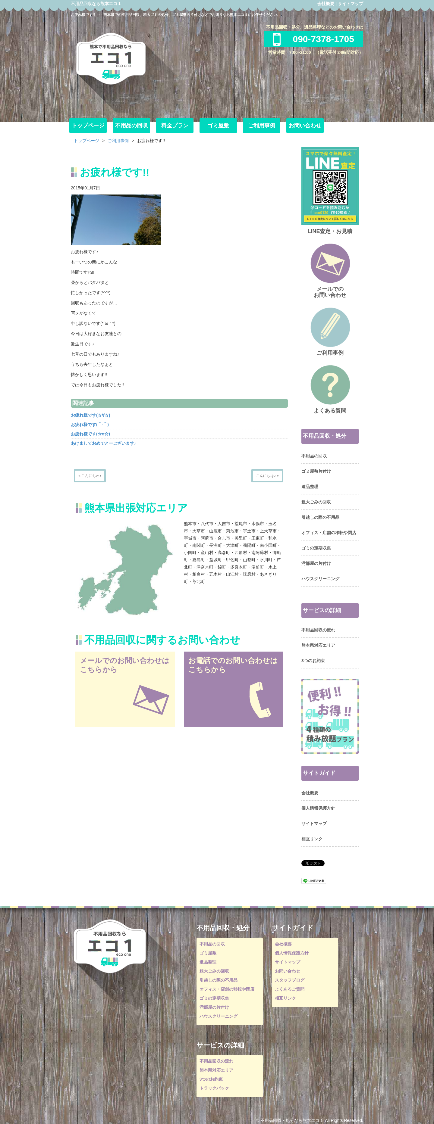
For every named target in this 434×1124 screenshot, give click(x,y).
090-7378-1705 (313, 39)
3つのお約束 (313, 660)
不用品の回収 (131, 126)
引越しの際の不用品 (320, 517)
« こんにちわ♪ (89, 476)
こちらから (99, 669)
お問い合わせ (305, 126)
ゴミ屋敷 (218, 126)
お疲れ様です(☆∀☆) (90, 415)
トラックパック (214, 1088)
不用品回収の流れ (318, 629)
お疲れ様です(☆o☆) (90, 433)
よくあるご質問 (289, 989)
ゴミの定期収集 (316, 548)
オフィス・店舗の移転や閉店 (328, 532)
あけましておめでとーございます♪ (103, 443)
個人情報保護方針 (318, 808)
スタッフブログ (289, 980)
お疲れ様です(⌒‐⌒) (90, 424)
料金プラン (174, 126)
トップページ (88, 126)
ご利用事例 (261, 126)
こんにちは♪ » (267, 476)
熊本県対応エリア (318, 645)
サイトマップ (350, 3)
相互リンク (311, 838)
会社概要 (325, 3)
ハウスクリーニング (320, 578)
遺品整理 (309, 486)
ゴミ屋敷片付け (316, 471)
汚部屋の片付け (316, 563)
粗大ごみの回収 (316, 502)
